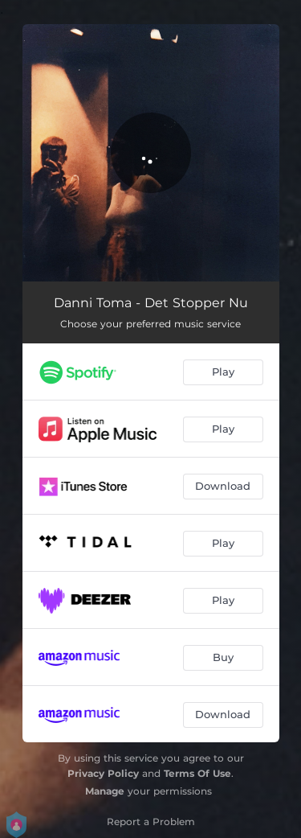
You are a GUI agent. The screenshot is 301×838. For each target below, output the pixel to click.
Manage (104, 791)
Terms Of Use (197, 773)
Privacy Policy (103, 773)
